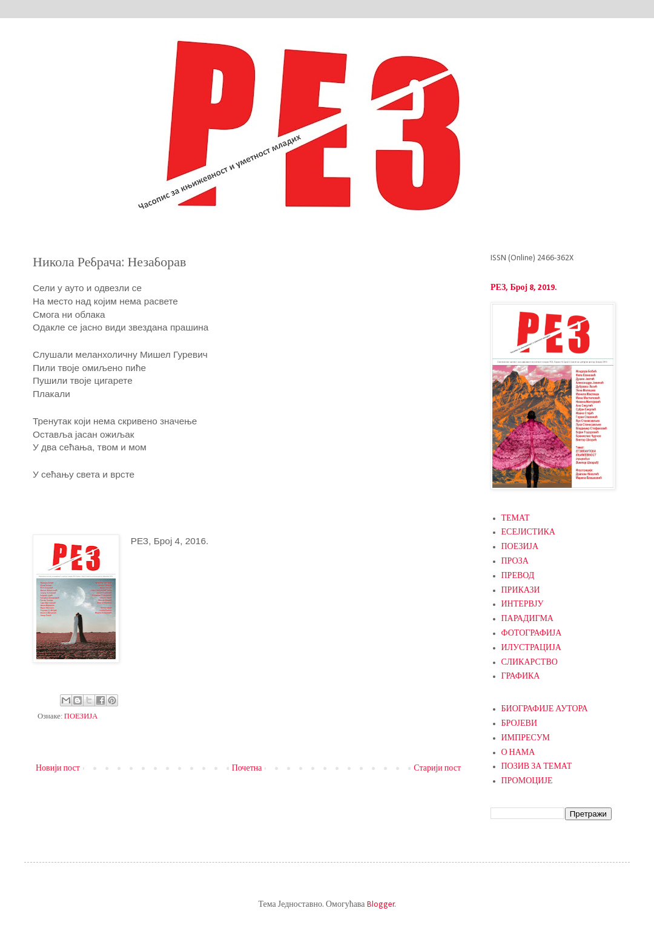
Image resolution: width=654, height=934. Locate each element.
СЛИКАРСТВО (529, 662)
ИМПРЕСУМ (525, 738)
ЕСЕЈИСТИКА (528, 532)
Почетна (247, 768)
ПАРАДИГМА (527, 618)
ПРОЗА (515, 561)
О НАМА (518, 752)
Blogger (381, 904)
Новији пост (58, 768)
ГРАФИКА (520, 676)
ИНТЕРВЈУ (522, 604)
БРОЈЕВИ (519, 723)
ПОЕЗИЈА (80, 716)
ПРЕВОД (518, 575)
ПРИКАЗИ (520, 590)
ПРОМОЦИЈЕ (527, 781)
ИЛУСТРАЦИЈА (531, 648)
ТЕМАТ (515, 518)
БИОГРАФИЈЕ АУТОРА (544, 709)
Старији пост (437, 768)
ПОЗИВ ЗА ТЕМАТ (536, 766)
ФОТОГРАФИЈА (531, 633)
